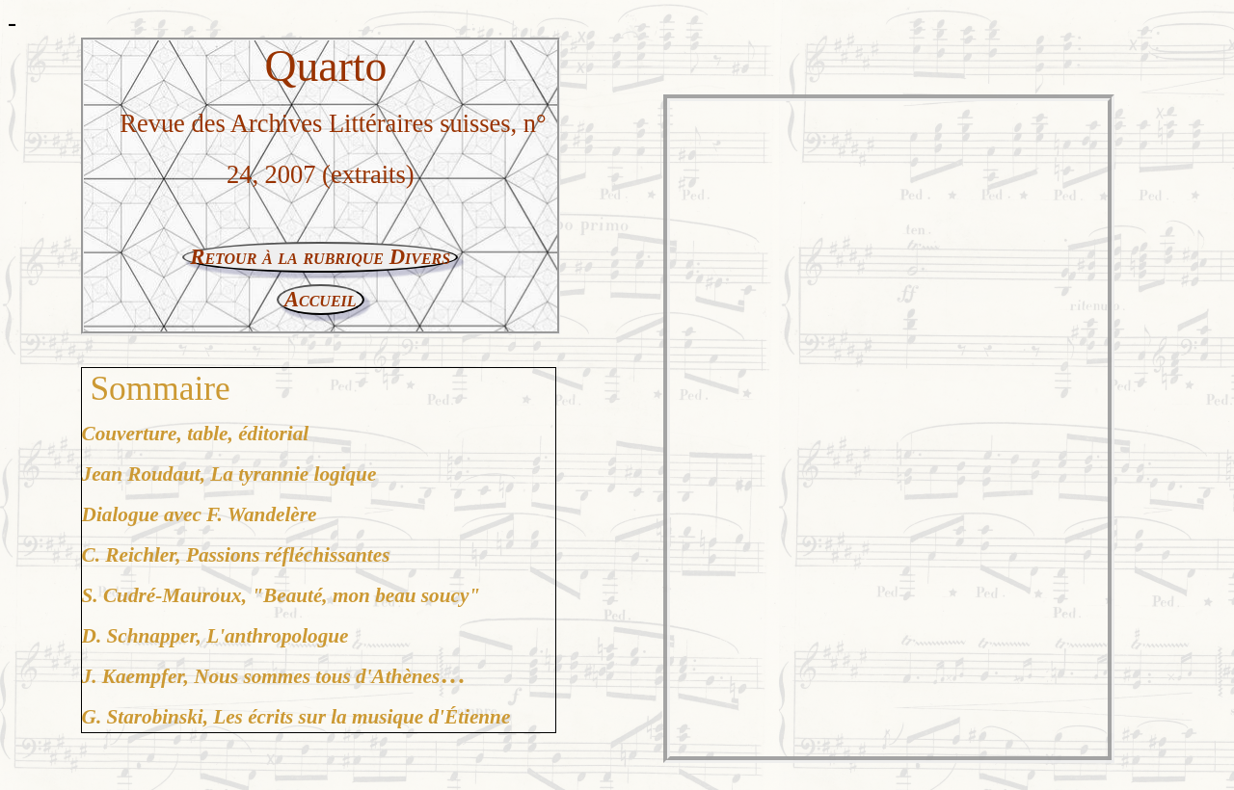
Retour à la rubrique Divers (320, 257)
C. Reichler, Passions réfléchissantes (236, 554)
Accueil (320, 299)
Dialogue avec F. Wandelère (199, 514)
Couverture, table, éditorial (195, 433)
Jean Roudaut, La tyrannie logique (229, 474)
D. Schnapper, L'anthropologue (215, 635)
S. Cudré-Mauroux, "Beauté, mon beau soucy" (281, 595)
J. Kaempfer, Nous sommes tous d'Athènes (261, 676)
